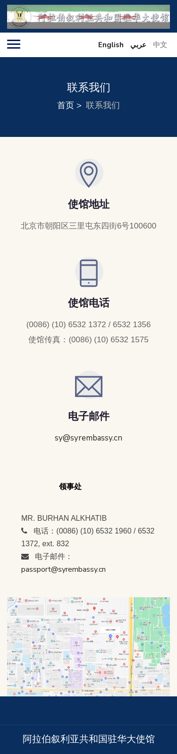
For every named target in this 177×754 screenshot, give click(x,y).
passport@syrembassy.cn (63, 569)
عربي (138, 45)
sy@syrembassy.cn (88, 437)
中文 (160, 45)
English (111, 45)
